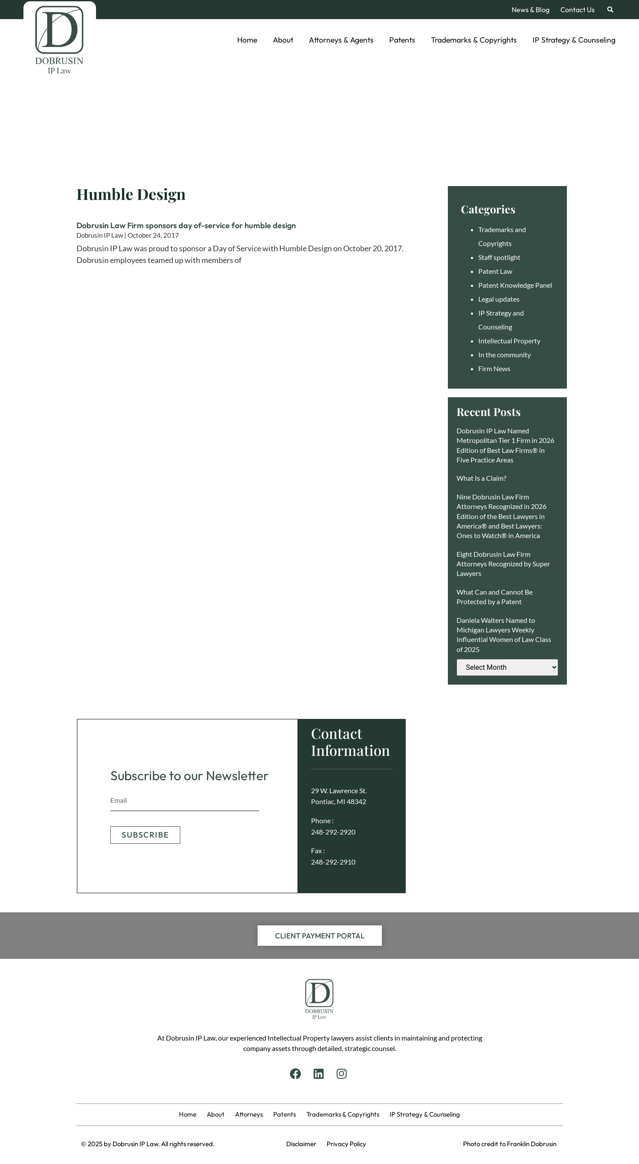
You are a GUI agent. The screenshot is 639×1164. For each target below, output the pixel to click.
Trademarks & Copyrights (474, 40)
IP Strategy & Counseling (574, 40)
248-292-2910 (333, 862)
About (283, 40)
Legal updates (499, 299)
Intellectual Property (509, 340)
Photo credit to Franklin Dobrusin (509, 1144)
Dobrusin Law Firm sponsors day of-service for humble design (186, 225)
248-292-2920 (333, 832)
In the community (504, 354)
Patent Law (495, 271)
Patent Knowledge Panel (515, 285)
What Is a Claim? (481, 478)
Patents (402, 40)
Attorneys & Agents (341, 40)
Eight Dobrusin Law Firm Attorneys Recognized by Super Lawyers (503, 564)
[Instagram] (342, 1073)
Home (247, 40)
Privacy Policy (346, 1144)
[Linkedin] (319, 1073)
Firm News (494, 368)
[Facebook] (296, 1073)
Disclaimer (306, 1144)
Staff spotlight (499, 257)
